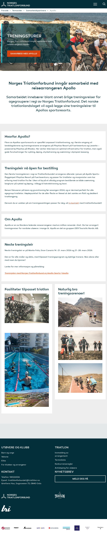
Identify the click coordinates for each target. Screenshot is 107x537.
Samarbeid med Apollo (23, 53)
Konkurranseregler (64, 464)
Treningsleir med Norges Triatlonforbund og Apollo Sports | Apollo (36, 273)
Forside (5, 10)
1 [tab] (51, 64)
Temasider (17, 10)
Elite (3, 460)
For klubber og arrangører (13, 464)
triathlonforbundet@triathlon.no (24, 480)
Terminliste (60, 460)
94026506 (15, 477)
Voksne (4, 456)
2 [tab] (55, 64)
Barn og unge (7, 453)
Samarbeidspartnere (36, 10)
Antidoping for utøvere (66, 468)
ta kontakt (74, 203)
